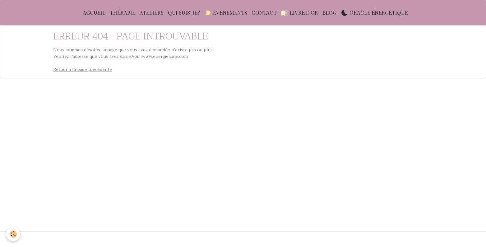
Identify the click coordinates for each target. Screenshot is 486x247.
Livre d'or (299, 12)
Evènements (225, 12)
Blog (329, 12)
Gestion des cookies (369, 239)
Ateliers (152, 12)
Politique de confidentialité (313, 239)
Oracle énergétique (374, 12)
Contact (264, 12)
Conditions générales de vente (247, 239)
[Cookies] (13, 234)
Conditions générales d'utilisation (173, 239)
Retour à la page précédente (82, 69)
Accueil (94, 12)
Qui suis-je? (184, 12)
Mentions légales (114, 239)
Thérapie (122, 12)
